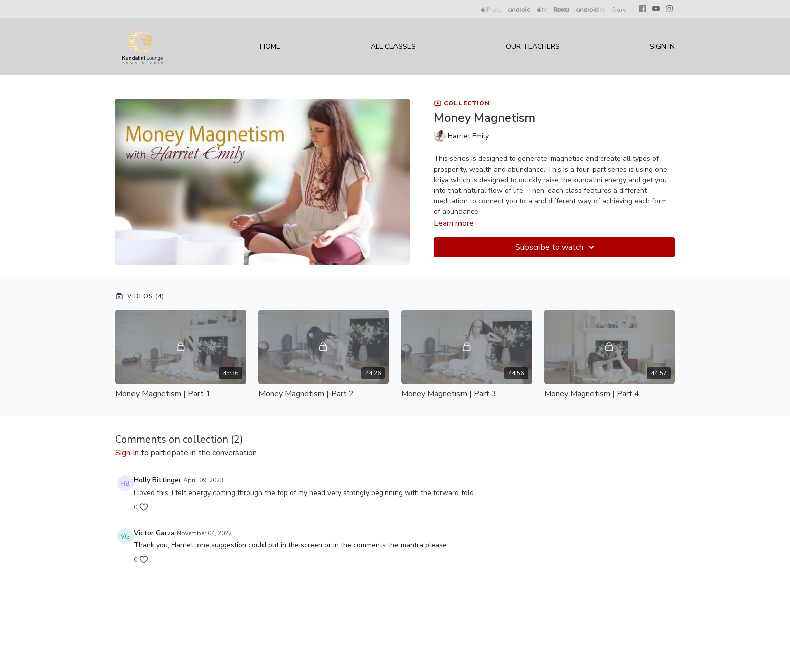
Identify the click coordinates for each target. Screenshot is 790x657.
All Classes (393, 46)
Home (270, 46)
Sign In (662, 46)
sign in (127, 452)
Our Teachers (533, 46)
